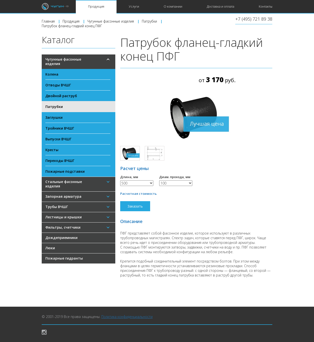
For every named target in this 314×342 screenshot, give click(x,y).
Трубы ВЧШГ (56, 206)
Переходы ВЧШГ (59, 160)
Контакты (265, 6)
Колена (51, 74)
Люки (50, 248)
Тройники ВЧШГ (59, 128)
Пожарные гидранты (64, 258)
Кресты (51, 149)
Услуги (134, 6)
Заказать (135, 206)
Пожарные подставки (65, 171)
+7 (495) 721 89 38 (253, 19)
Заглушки (54, 117)
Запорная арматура (63, 196)
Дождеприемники (61, 237)
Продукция (96, 6)
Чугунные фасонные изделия (63, 61)
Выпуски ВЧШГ (58, 139)
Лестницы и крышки (63, 217)
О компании (173, 6)
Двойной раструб (61, 95)
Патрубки (54, 106)
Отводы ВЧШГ (58, 85)
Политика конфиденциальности (127, 316)
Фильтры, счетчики (62, 227)
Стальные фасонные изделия (63, 183)
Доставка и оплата (220, 6)
